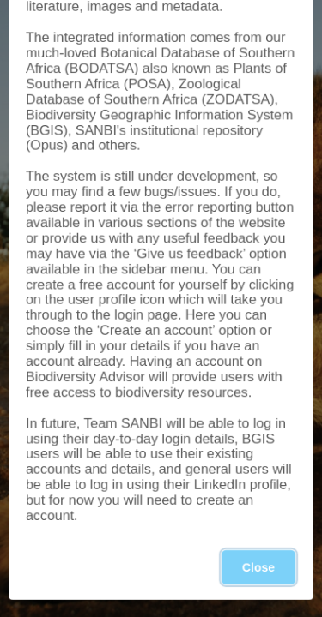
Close (258, 567)
